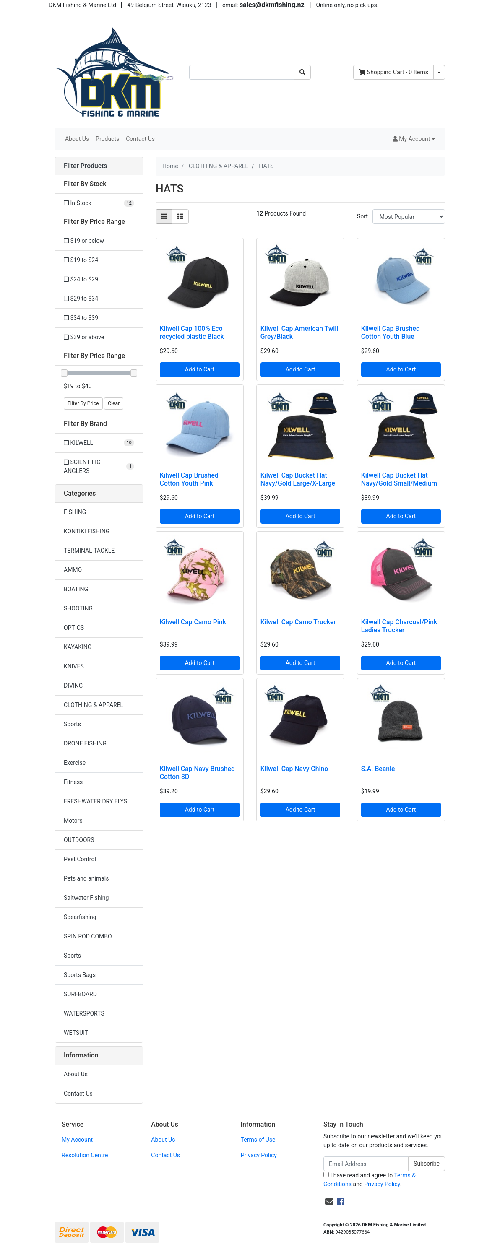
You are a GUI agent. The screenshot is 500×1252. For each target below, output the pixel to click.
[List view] (180, 216)
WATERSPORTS (84, 1013)
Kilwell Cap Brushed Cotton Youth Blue (390, 332)
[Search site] (302, 72)
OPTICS (74, 627)
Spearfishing (80, 917)
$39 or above (84, 337)
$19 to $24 (81, 260)
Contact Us (140, 138)
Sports (72, 724)
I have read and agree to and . (369, 1179)
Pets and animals (86, 878)
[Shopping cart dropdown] (439, 72)
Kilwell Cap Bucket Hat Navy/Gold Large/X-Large (297, 479)
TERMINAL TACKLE (89, 550)
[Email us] (329, 1202)
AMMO (73, 569)
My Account (77, 1139)
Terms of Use (258, 1139)
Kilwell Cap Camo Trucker (298, 622)
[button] (413, 139)
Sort (362, 216)
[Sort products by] (408, 216)
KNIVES (74, 666)
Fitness (73, 782)
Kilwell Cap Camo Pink (193, 622)
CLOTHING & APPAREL (93, 704)
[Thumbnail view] (164, 216)
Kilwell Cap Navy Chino (294, 769)
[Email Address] (366, 1163)
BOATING (76, 589)
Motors (73, 820)
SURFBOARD (80, 994)
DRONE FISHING (85, 743)
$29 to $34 (81, 298)
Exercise (75, 762)
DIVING (73, 685)
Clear (114, 403)
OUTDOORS (79, 839)
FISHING (75, 512)
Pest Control (80, 859)
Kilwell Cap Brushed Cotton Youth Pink (189, 479)
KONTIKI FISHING (86, 531)
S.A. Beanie (378, 769)
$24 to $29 (81, 279)
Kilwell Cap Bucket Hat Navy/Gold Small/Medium (399, 479)
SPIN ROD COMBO (88, 936)
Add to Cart (200, 369)
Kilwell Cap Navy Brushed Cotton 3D (197, 773)
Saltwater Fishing (86, 897)
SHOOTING (78, 608)
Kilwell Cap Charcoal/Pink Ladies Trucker (399, 626)
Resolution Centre (85, 1155)
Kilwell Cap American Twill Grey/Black (299, 332)
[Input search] (241, 72)
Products (107, 138)
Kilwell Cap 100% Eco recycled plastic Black (192, 332)
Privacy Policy (259, 1155)
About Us (77, 138)
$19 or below (84, 240)
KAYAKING (77, 647)
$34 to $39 (81, 317)
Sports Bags (80, 974)
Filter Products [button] (85, 166)
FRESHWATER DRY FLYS (95, 801)
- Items (393, 72)
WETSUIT (76, 1032)
